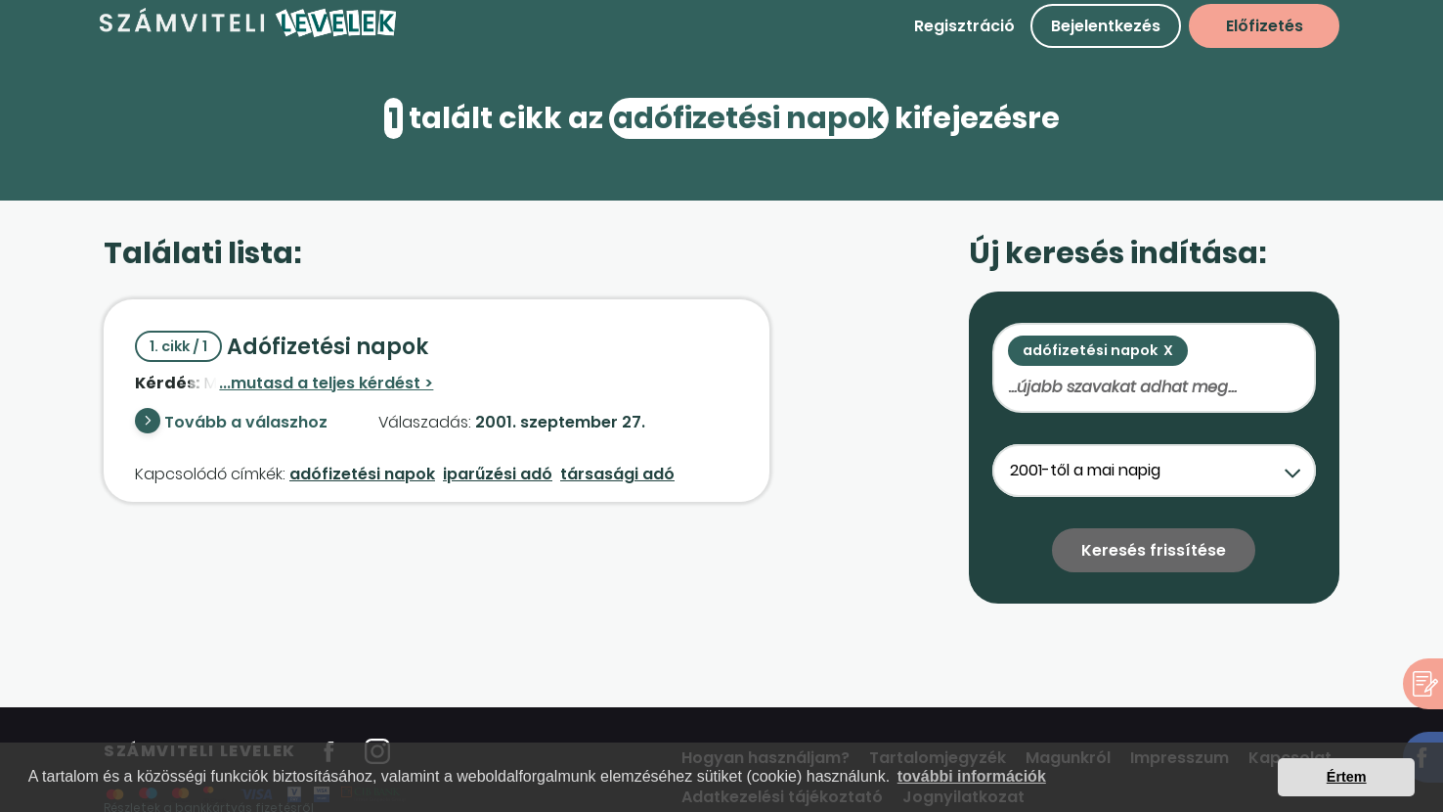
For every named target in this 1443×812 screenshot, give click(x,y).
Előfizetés (1264, 26)
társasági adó (617, 474)
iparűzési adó (497, 474)
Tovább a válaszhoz (246, 422)
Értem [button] (1347, 777)
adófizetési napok (362, 474)
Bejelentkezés (1105, 26)
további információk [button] (971, 776)
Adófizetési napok (281, 347)
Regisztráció (964, 26)
